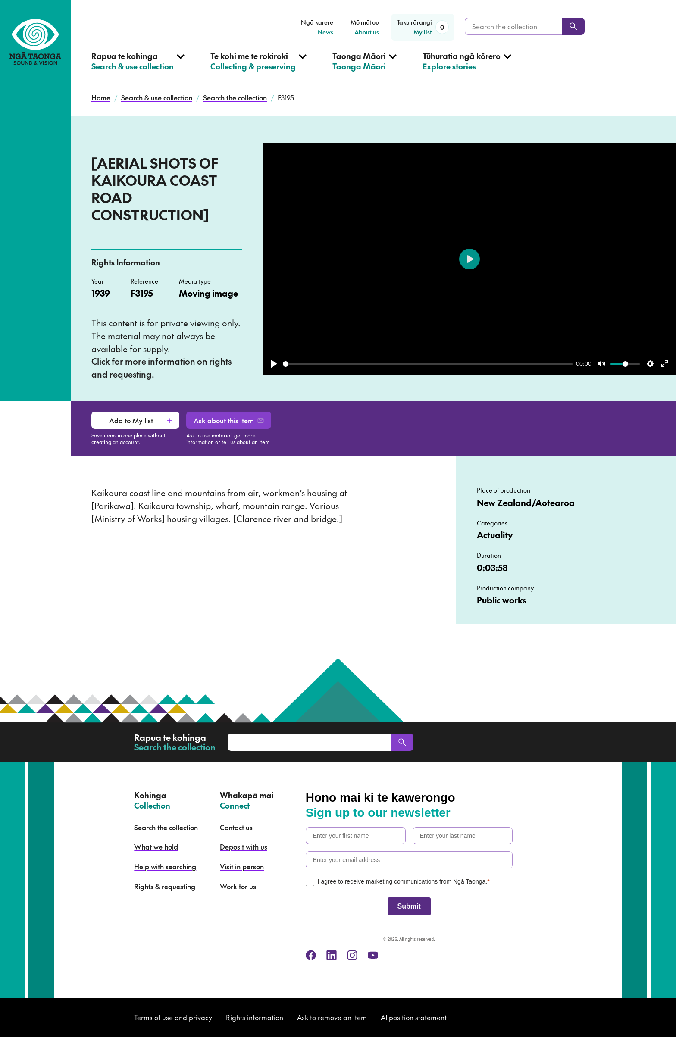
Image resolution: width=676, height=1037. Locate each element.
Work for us (238, 886)
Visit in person (242, 866)
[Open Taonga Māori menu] (364, 68)
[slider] (428, 364)
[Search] (573, 26)
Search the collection (235, 97)
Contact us (236, 827)
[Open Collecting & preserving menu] (258, 68)
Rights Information (125, 262)
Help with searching (165, 866)
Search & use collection (156, 97)
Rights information (254, 1017)
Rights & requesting (164, 886)
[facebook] (311, 955)
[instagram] (352, 955)
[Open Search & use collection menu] (138, 68)
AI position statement (414, 1017)
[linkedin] (331, 955)
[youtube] (373, 955)
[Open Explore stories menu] (466, 68)
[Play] (274, 364)
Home (100, 97)
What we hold (156, 846)
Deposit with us (243, 846)
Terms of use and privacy (173, 1017)
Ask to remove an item (332, 1017)
